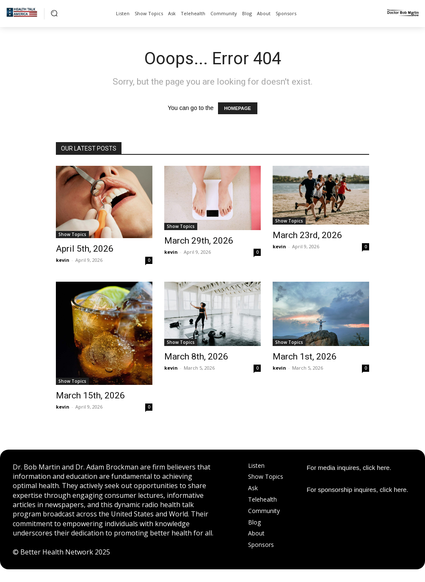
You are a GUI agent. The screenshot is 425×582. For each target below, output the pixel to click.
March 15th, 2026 (90, 395)
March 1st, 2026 (305, 356)
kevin (62, 260)
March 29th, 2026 (198, 241)
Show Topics (72, 234)
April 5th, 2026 (84, 249)
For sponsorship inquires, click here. (357, 489)
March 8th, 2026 (196, 356)
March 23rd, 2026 (307, 235)
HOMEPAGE (237, 108)
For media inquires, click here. (348, 467)
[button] (54, 13)
